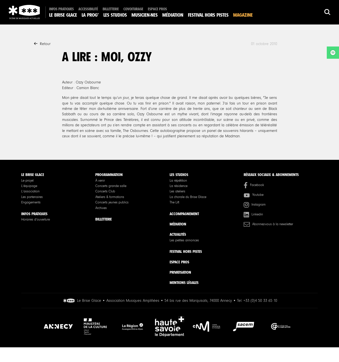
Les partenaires (32, 197)
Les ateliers (177, 191)
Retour (42, 44)
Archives (101, 208)
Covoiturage (133, 9)
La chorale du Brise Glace (188, 197)
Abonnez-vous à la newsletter (268, 224)
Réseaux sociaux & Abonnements (271, 174)
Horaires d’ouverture (35, 220)
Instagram (255, 205)
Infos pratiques (61, 9)
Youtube (253, 195)
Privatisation (180, 272)
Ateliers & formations (109, 197)
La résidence (178, 186)
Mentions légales (184, 282)
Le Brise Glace (63, 15)
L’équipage (29, 186)
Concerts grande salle (110, 186)
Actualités (178, 234)
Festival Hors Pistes (208, 15)
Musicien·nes (144, 15)
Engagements (31, 202)
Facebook (254, 185)
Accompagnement (184, 213)
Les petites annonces (184, 240)
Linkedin (253, 214)
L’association (30, 191)
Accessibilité (88, 9)
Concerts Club (105, 191)
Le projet (27, 181)
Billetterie (111, 9)
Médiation (172, 15)
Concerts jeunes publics (112, 202)
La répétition (178, 181)
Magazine (243, 15)
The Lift (174, 202)
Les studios (115, 15)
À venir (100, 181)
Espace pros (157, 9)
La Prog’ (90, 15)
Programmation (109, 174)
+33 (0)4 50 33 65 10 (260, 300)
